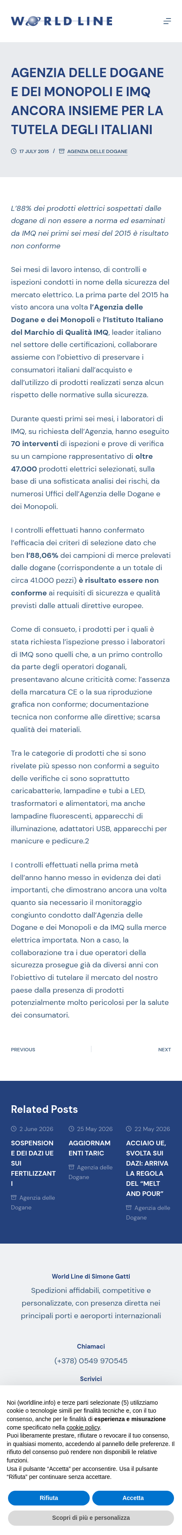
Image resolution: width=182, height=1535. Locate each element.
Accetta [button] (133, 1498)
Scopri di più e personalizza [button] (91, 1517)
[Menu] (167, 21)
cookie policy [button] (83, 1427)
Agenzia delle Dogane (97, 151)
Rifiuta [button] (49, 1498)
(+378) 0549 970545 (91, 1361)
